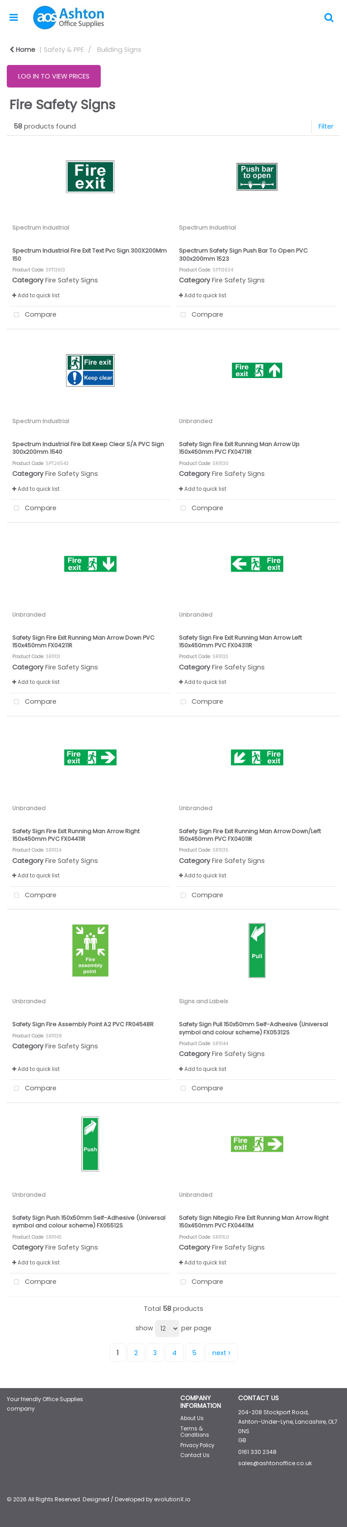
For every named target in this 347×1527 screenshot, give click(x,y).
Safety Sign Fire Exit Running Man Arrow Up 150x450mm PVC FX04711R (239, 448)
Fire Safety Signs (71, 280)
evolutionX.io (172, 1499)
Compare (33, 315)
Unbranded (195, 421)
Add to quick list (36, 295)
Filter (326, 126)
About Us (192, 1418)
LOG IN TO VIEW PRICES (53, 76)
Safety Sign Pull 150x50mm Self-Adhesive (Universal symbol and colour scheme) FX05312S (253, 1028)
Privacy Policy (197, 1445)
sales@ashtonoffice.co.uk (275, 1463)
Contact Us (195, 1455)
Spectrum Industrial (40, 227)
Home (22, 49)
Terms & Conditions (194, 1432)
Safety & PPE (64, 49)
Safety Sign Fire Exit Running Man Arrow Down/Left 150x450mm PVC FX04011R (250, 835)
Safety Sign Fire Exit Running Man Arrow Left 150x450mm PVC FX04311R (240, 641)
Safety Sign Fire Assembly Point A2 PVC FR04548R (83, 1024)
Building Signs (119, 49)
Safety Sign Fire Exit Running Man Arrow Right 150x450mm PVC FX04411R (76, 835)
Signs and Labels (203, 1001)
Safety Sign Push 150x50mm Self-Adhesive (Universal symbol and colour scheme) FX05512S (88, 1221)
